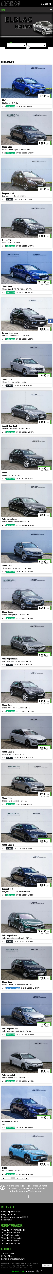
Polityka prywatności (10, 1211)
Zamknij (47, 1265)
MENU (3, 9)
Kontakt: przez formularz (13, 1259)
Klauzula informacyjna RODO (14, 1217)
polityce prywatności (26, 1267)
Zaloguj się (45, 3)
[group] (26, 26)
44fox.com (40, 1271)
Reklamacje (6, 1219)
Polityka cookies (8, 1214)
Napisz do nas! (21, 1271)
